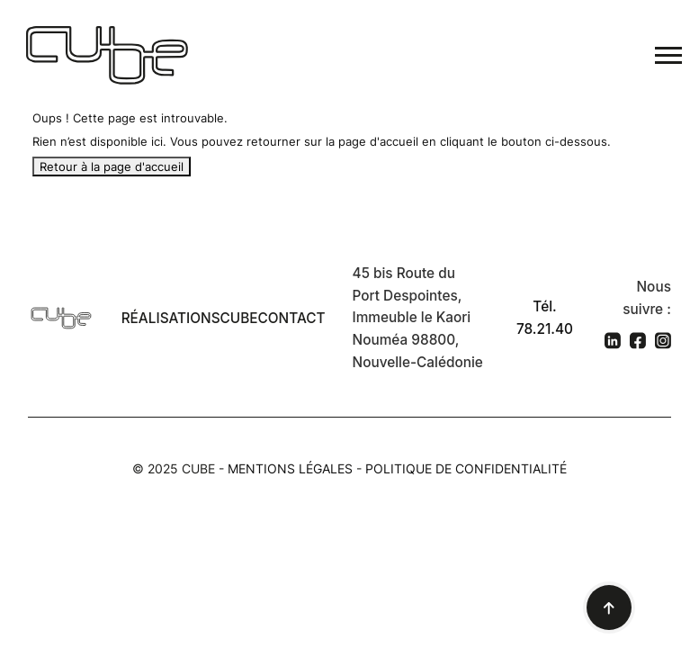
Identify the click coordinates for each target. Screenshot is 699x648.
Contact (292, 318)
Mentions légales (290, 468)
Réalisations (170, 318)
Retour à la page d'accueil (112, 166)
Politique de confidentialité (466, 468)
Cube (239, 318)
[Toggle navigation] (668, 55)
